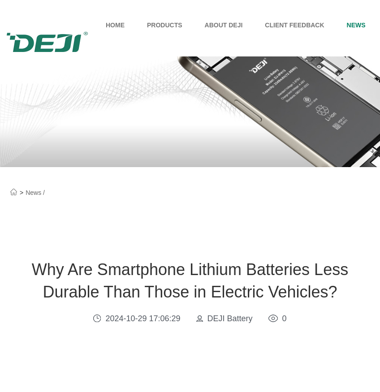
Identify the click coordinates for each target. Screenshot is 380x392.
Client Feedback (294, 25)
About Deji (224, 25)
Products (164, 25)
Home (115, 25)
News (356, 25)
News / (35, 192)
